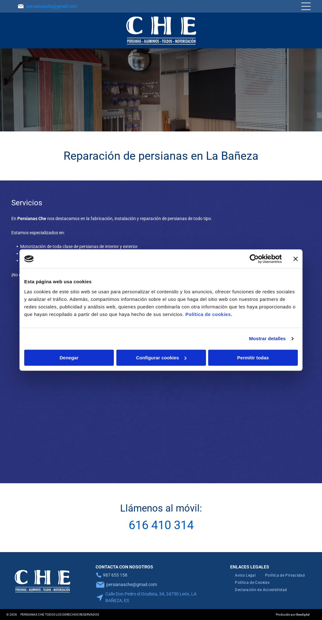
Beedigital (302, 614)
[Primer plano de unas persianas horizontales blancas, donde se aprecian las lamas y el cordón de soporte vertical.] (124, 426)
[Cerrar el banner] (295, 259)
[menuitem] (245, 575)
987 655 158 (115, 575)
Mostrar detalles (267, 338)
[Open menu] (306, 6)
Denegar (68, 357)
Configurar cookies (161, 357)
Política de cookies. (208, 314)
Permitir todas (253, 357)
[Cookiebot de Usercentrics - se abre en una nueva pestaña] (254, 258)
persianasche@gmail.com (51, 6)
